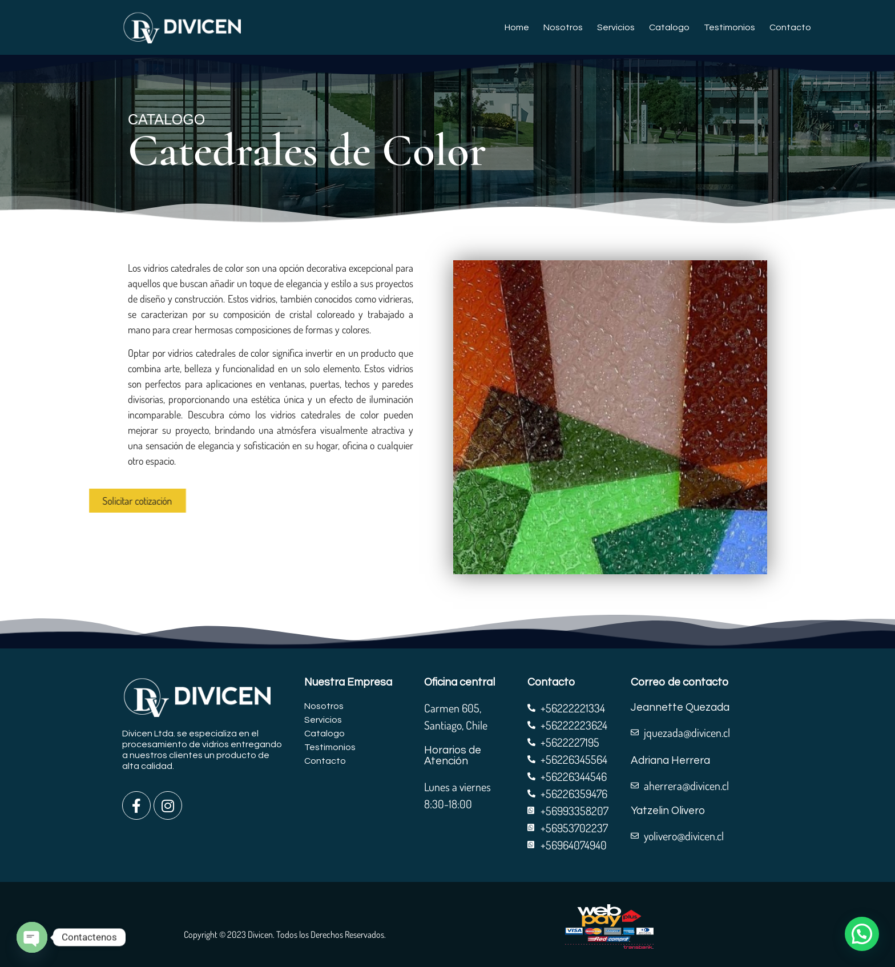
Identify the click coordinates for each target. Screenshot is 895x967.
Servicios (616, 27)
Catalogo (669, 27)
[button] (862, 934)
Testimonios (729, 27)
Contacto (790, 27)
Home (517, 27)
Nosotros (563, 27)
